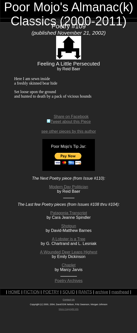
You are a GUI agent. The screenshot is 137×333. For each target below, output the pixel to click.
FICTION (44, 20)
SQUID (68, 20)
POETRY (56, 20)
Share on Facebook (71, 116)
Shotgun (68, 226)
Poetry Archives (68, 281)
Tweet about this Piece (69, 121)
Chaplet (68, 265)
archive (90, 20)
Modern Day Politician (68, 187)
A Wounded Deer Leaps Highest (68, 252)
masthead (103, 20)
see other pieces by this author (68, 131)
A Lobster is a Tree (68, 239)
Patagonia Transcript (68, 213)
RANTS (79, 20)
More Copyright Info (68, 309)
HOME (32, 20)
